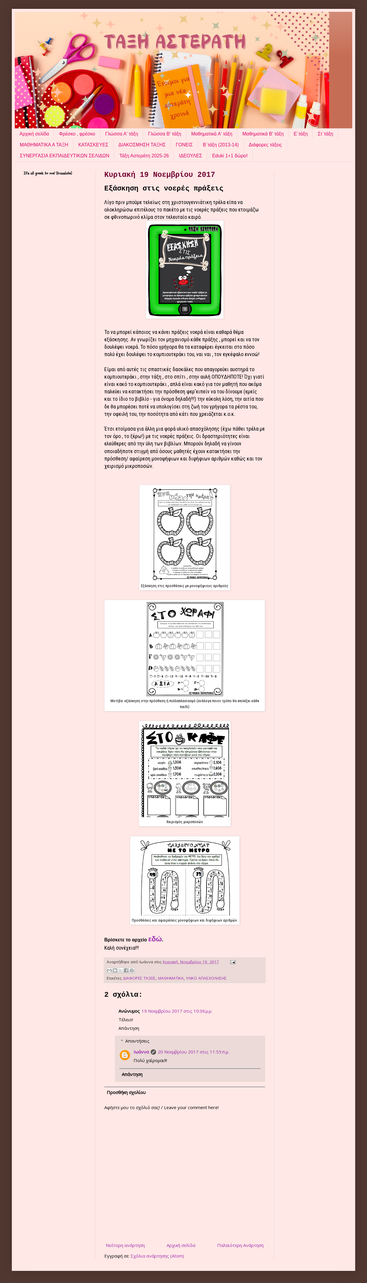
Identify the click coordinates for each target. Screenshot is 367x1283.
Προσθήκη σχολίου (126, 1092)
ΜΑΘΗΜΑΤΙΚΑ (171, 978)
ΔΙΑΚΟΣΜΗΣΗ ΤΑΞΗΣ (142, 144)
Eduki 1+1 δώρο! (230, 155)
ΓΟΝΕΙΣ (184, 144)
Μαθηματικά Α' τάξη (211, 133)
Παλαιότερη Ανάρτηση (240, 1245)
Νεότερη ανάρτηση (125, 1245)
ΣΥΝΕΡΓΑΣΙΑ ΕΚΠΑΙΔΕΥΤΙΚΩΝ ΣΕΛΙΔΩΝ (64, 155)
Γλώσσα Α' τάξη (121, 133)
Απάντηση (128, 1028)
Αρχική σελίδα (34, 133)
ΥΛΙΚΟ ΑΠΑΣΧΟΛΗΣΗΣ (206, 978)
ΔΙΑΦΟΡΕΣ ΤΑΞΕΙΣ (139, 978)
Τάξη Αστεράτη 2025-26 (144, 155)
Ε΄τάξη (301, 133)
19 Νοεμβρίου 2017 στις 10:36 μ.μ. (177, 1011)
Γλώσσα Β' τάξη (164, 133)
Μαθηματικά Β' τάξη (263, 133)
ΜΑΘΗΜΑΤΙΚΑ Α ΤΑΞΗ (44, 144)
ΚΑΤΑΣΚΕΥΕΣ (93, 144)
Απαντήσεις (137, 1041)
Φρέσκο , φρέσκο (77, 133)
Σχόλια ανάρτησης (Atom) (157, 1256)
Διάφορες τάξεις (265, 144)
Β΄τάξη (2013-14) (221, 144)
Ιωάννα (141, 1052)
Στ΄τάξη (325, 133)
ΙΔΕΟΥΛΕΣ (190, 155)
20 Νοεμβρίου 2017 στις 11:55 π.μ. (193, 1052)
